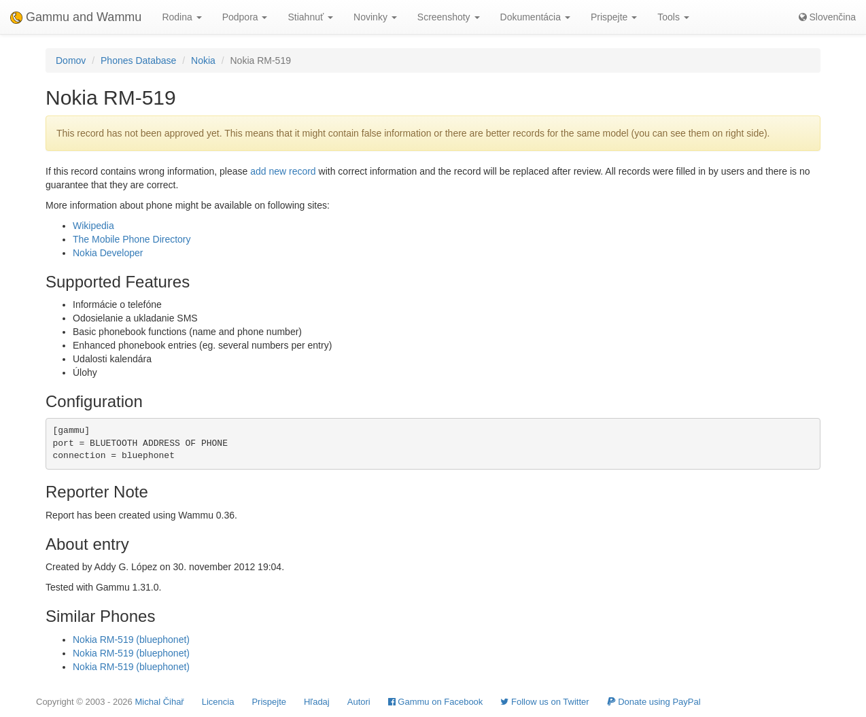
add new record (283, 171)
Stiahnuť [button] (310, 17)
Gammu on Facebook (435, 702)
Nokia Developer (108, 252)
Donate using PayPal (654, 702)
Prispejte (269, 702)
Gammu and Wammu (75, 17)
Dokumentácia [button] (535, 17)
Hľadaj (317, 702)
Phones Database (138, 60)
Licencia (218, 702)
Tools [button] (673, 17)
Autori (358, 702)
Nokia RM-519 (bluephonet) (131, 639)
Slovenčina (827, 17)
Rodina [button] (181, 17)
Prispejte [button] (614, 17)
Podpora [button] (245, 17)
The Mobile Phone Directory (132, 239)
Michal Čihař (159, 702)
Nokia (203, 60)
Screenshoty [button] (448, 17)
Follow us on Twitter (544, 702)
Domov (71, 60)
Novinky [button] (375, 17)
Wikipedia (93, 225)
